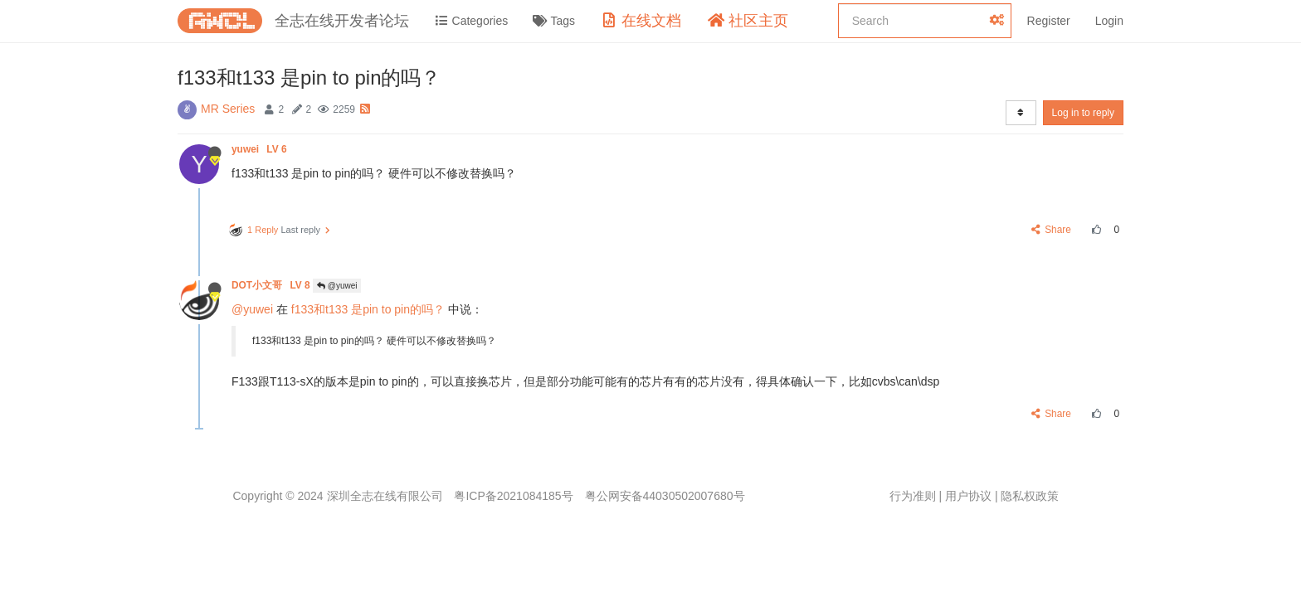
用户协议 (968, 495)
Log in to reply (1083, 113)
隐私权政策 (1030, 495)
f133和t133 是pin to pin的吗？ (368, 309)
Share (1052, 229)
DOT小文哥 (272, 285)
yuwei (260, 149)
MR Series (228, 108)
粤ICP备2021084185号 (513, 495)
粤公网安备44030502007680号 (665, 495)
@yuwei (337, 285)
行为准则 (912, 495)
